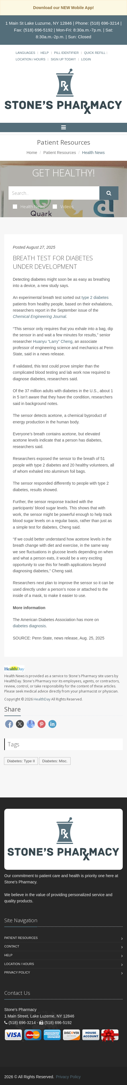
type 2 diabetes (94, 297)
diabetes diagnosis (29, 626)
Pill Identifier (66, 52)
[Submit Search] (108, 193)
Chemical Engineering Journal (39, 316)
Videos (63, 206)
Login (86, 59)
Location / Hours (30, 59)
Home (31, 152)
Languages (25, 52)
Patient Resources (59, 152)
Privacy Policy (17, 972)
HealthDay (42, 699)
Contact (11, 946)
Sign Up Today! (63, 59)
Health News (29, 206)
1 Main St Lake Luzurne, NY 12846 (38, 23)
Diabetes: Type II (21, 761)
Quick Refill (94, 52)
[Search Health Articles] (54, 193)
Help (44, 52)
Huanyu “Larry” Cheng (53, 341)
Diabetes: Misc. (54, 761)
